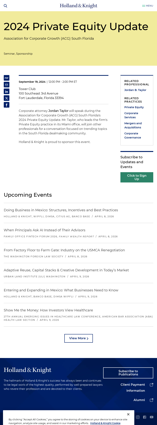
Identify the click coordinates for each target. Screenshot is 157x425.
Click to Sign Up (136, 177)
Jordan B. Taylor (135, 90)
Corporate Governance (132, 135)
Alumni (139, 400)
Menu (149, 5)
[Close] (128, 419)
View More (77, 338)
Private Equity (134, 107)
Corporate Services (131, 115)
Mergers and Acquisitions (133, 125)
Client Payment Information (133, 387)
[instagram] (137, 417)
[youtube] (151, 417)
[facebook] (144, 417)
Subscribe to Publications (128, 372)
